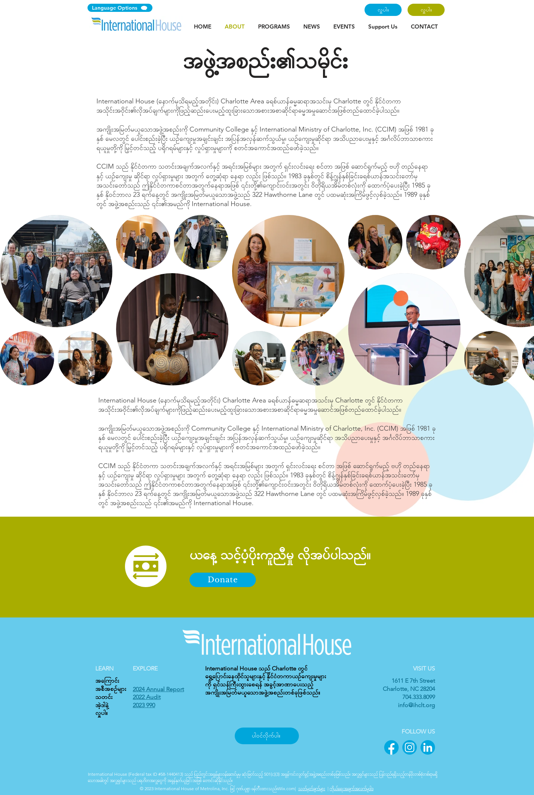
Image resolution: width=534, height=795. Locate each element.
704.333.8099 (418, 696)
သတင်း (103, 696)
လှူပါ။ (101, 712)
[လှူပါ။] (383, 10)
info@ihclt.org (416, 705)
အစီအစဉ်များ (110, 688)
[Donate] (222, 580)
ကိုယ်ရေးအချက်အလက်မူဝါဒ (351, 788)
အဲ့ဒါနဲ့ (102, 705)
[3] (428, 747)
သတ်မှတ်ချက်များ (311, 788)
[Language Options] (120, 8)
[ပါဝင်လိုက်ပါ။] (267, 736)
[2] (409, 747)
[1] (391, 747)
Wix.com (286, 788)
